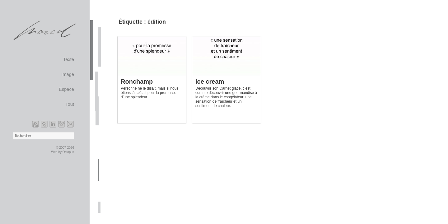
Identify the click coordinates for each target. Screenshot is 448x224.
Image (67, 74)
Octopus (68, 152)
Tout (69, 104)
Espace (66, 89)
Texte (68, 59)
